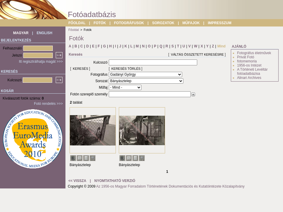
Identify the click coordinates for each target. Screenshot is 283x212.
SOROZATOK (163, 23)
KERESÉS (80, 68)
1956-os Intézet (249, 65)
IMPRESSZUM (219, 23)
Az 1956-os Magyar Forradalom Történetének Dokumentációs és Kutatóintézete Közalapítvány (170, 186)
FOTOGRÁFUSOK (129, 23)
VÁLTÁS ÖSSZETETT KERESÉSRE (197, 54)
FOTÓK (99, 23)
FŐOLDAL (76, 23)
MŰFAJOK (191, 23)
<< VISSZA (77, 181)
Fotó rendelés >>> (48, 104)
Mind (221, 46)
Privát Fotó (245, 57)
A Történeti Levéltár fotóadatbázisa (252, 71)
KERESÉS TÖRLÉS (126, 68)
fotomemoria (247, 61)
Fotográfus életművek (254, 53)
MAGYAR (21, 33)
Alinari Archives (249, 78)
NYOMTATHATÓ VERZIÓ (114, 181)
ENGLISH (44, 33)
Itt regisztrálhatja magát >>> (41, 61)
